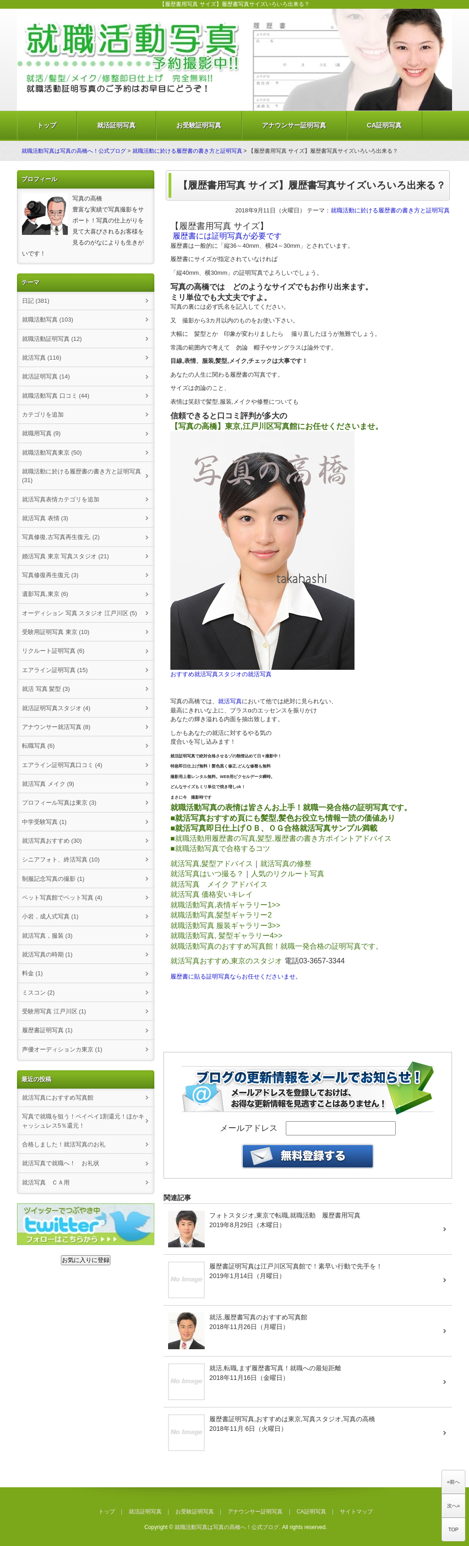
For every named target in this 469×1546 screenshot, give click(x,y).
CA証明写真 (384, 125)
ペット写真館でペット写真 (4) (62, 897)
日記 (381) (35, 300)
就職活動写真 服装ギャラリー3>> (225, 925)
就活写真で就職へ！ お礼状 (60, 1163)
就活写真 (230, 701)
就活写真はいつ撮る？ (207, 874)
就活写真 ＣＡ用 (46, 1182)
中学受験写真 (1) (44, 821)
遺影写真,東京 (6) (45, 593)
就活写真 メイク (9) (48, 783)
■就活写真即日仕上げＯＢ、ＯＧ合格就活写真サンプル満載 (273, 828)
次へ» (453, 1505)
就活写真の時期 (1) (47, 954)
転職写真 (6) (38, 745)
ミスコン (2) (38, 992)
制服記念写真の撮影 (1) (53, 878)
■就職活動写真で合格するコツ (220, 848)
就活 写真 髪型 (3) (46, 688)
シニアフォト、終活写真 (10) (61, 859)
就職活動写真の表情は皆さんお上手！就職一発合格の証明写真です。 (291, 807)
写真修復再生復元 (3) (50, 575)
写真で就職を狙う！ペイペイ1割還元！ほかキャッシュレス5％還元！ (83, 1121)
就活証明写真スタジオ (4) (56, 708)
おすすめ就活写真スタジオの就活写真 (221, 674)
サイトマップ (356, 1511)
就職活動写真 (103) (47, 319)
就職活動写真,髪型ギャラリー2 (221, 915)
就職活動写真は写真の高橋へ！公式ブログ (74, 151)
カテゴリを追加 (43, 414)
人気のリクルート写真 (287, 874)
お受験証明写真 (198, 125)
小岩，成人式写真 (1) (50, 916)
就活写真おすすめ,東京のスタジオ (226, 961)
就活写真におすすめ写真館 (57, 1097)
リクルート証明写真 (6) (53, 650)
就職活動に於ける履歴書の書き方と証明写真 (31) (81, 476)
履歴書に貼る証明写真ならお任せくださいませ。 (235, 976)
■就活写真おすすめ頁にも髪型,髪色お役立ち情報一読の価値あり (284, 818)
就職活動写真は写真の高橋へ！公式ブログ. (227, 1527)
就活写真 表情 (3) (45, 518)
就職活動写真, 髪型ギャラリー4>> (226, 936)
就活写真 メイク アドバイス (218, 884)
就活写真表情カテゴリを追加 (60, 499)
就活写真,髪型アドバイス (211, 864)
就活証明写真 (116, 125)
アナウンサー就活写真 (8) (56, 726)
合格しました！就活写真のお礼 (63, 1144)
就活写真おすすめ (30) (52, 840)
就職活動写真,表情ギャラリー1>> (225, 905)
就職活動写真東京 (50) (52, 452)
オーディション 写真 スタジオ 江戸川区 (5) (79, 613)
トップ (46, 125)
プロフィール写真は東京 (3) (59, 802)
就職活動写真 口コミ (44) (55, 395)
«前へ (453, 1482)
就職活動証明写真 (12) (52, 338)
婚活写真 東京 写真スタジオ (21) (65, 556)
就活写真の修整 (285, 864)
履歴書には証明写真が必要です (227, 235)
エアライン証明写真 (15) (55, 670)
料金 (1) (32, 973)
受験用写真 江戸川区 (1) (54, 1011)
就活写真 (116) (41, 357)
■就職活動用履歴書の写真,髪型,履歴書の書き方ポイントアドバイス (281, 838)
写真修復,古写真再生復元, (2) (61, 537)
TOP (453, 1529)
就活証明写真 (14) (46, 376)
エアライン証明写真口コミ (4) (62, 765)
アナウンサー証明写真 (294, 125)
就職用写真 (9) (41, 433)
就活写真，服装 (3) (47, 935)
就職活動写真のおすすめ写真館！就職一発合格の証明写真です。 (276, 946)
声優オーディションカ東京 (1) (62, 1049)
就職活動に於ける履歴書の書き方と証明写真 (187, 151)
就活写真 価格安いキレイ (211, 894)
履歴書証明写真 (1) (47, 1030)
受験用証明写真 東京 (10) (55, 631)
